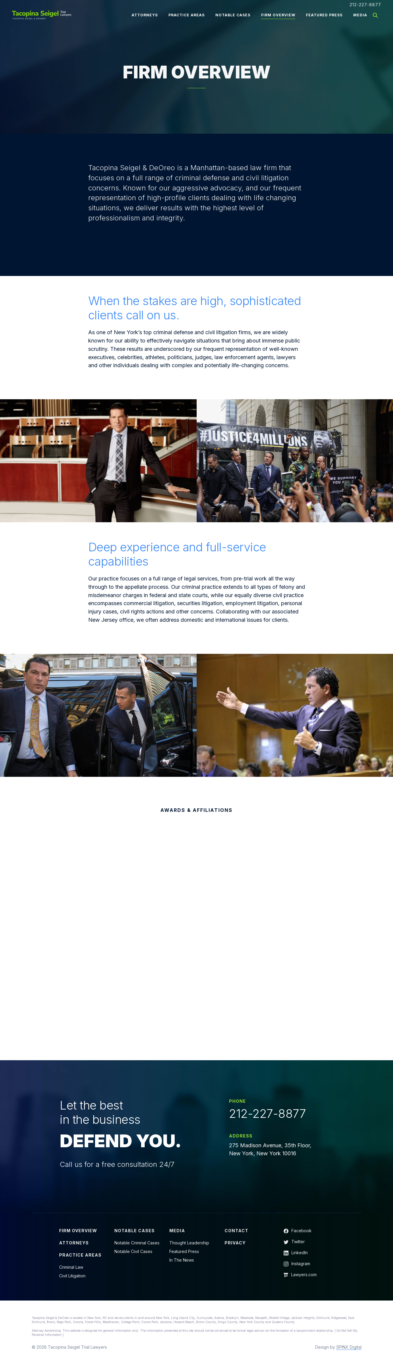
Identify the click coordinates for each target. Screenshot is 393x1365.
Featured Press (324, 15)
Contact (236, 1230)
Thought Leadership (189, 1242)
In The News (181, 1260)
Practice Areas (186, 15)
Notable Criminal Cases (137, 1242)
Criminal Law (71, 1267)
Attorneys (145, 15)
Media (360, 15)
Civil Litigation (72, 1275)
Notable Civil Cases (133, 1251)
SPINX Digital (349, 1347)
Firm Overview (278, 15)
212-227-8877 (365, 4)
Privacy (235, 1242)
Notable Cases (232, 15)
